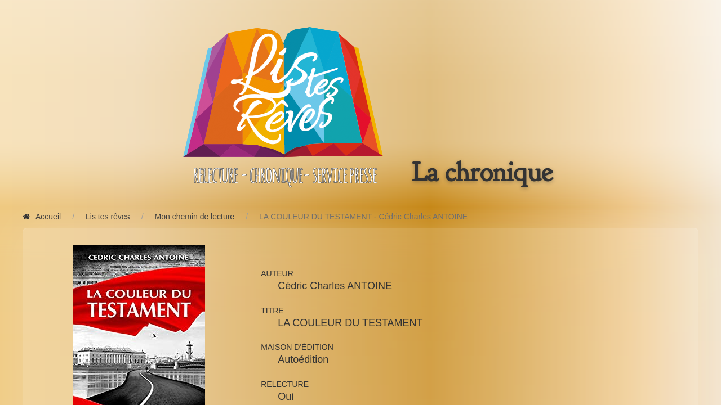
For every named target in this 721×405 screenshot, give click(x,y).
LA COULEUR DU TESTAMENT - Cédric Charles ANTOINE (363, 216)
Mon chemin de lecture (195, 216)
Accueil (42, 216)
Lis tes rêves (108, 216)
